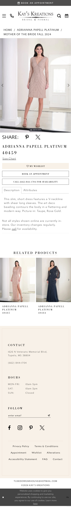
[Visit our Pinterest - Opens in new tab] (31, 429)
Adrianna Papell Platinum (38, 29)
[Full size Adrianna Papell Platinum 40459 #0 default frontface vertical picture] (35, 85)
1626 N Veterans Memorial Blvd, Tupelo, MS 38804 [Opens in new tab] (27, 355)
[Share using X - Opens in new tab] (38, 137)
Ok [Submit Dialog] (67, 498)
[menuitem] (4, 16)
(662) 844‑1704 (17, 364)
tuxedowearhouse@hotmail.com (35, 482)
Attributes (30, 191)
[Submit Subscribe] (50, 416)
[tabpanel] (35, 85)
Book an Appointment (35, 174)
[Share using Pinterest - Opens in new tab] (27, 137)
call (14, 229)
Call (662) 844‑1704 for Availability (35, 182)
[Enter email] (30, 416)
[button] (4, 16)
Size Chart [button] (9, 158)
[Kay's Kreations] (35, 15)
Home (8, 29)
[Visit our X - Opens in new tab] (42, 429)
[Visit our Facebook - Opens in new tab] (9, 429)
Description (12, 191)
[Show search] (59, 16)
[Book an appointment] (35, 3)
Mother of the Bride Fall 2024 (27, 34)
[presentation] (17, 281)
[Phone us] (12, 16)
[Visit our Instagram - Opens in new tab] (20, 429)
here (35, 504)
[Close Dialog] (3, 498)
